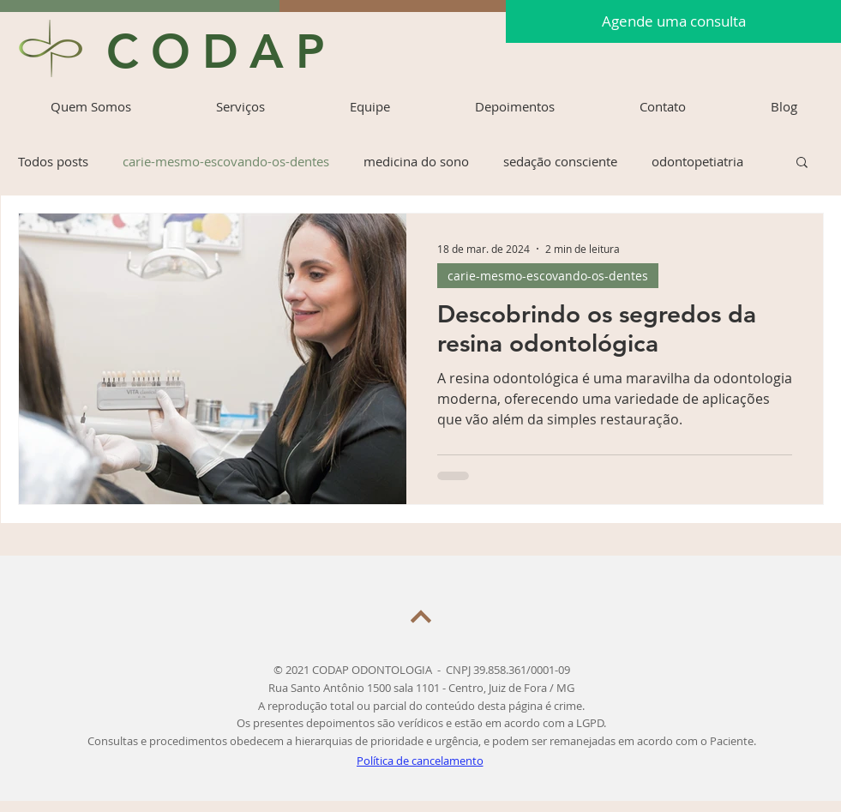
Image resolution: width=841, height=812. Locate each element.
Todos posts (53, 161)
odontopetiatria (697, 161)
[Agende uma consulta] (673, 21)
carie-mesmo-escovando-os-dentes (226, 161)
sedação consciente (560, 161)
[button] (802, 163)
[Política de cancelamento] (422, 761)
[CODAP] (223, 52)
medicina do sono (416, 161)
